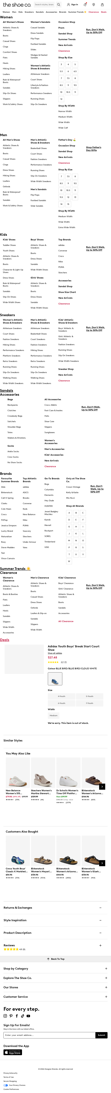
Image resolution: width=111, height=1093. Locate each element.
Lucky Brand (7, 531)
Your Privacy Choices (14, 1085)
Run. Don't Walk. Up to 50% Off (95, 55)
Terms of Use (8, 1077)
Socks (11, 446)
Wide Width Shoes (11, 302)
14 (61, 204)
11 (75, 92)
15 (68, 204)
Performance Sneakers (41, 93)
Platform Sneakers (11, 356)
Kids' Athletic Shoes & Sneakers (67, 321)
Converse (62, 250)
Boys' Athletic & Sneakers (65, 329)
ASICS (25, 492)
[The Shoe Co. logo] (17, 4)
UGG (47, 547)
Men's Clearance (40, 577)
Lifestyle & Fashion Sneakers (39, 86)
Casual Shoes (9, 41)
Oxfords (6, 186)
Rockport (49, 531)
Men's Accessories (54, 449)
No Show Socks (15, 462)
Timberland (50, 542)
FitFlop (4, 520)
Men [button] (14, 12)
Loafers (6, 74)
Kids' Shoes (9, 239)
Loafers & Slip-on (39, 613)
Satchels (12, 421)
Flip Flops (35, 38)
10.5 (68, 92)
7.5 (68, 78)
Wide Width (64, 122)
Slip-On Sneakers (39, 104)
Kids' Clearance (67, 577)
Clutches (12, 410)
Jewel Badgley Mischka (51, 512)
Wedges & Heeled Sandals (39, 56)
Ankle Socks (13, 451)
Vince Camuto (8, 558)
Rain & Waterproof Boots (11, 81)
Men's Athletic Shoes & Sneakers (40, 141)
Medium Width (65, 117)
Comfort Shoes (10, 52)
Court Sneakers (38, 339)
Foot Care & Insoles (53, 410)
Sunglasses (50, 432)
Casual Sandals (38, 27)
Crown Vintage (73, 487)
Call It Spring (7, 498)
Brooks (26, 498)
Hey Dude (49, 500)
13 (75, 197)
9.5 (75, 85)
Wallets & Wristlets (17, 438)
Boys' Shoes (37, 239)
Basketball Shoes (39, 148)
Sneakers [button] (29, 12)
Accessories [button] (51, 12)
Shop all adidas (55, 653)
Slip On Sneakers (66, 355)
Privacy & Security (10, 1073)
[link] (17, 794)
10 (61, 92)
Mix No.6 (70, 498)
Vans (25, 547)
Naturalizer (6, 536)
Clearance (64, 51)
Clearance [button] (94, 12)
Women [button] (6, 12)
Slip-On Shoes (9, 93)
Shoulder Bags (14, 427)
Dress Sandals (37, 33)
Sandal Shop (65, 33)
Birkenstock (6, 492)
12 (61, 99)
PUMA (61, 267)
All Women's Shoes (13, 22)
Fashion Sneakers (39, 159)
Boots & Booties (10, 594)
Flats (5, 57)
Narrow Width (65, 111)
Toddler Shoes (9, 245)
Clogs (5, 46)
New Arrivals (65, 45)
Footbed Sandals (38, 44)
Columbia (49, 489)
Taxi (3, 553)
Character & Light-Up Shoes (13, 271)
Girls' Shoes (37, 277)
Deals (103, 12)
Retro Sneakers (10, 361)
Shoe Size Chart (67, 292)
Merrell (48, 525)
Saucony (27, 531)
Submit (101, 1035)
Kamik (48, 520)
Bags (10, 399)
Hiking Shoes (9, 68)
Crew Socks (13, 457)
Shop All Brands (75, 506)
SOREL (48, 536)
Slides (33, 49)
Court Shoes (36, 79)
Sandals (40, 12)
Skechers (62, 272)
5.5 (61, 71)
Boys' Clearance (66, 583)
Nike (60, 261)
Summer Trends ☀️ (77, 12)
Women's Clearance (8, 579)
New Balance (29, 514)
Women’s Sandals (40, 22)
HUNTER (49, 506)
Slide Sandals (37, 206)
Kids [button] (20, 12)
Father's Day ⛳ (67, 139)
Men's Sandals (38, 189)
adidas (61, 245)
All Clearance (65, 621)
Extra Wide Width (66, 227)
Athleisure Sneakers (40, 74)
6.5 (75, 71)
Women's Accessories (51, 442)
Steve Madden (8, 547)
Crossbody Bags (15, 416)
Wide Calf (63, 128)
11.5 (61, 197)
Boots (5, 36)
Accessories (64, 280)
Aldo (3, 487)
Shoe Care (49, 421)
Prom (61, 27)
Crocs (61, 256)
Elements (49, 495)
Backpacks (13, 405)
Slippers (6, 99)
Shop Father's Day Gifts (93, 173)
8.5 (61, 85)
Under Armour (29, 542)
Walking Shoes (10, 378)
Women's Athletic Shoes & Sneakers (40, 67)
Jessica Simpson (8, 525)
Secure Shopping (10, 1081)
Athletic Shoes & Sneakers (10, 28)
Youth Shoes (8, 250)
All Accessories (53, 399)
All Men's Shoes (11, 139)
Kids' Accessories (54, 454)
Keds (25, 509)
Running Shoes (37, 99)
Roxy (3, 542)
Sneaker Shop (66, 369)
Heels (5, 63)
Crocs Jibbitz (51, 405)
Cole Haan (6, 509)
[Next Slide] (102, 787)
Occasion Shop (66, 22)
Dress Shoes (8, 170)
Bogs (47, 484)
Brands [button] (62, 12)
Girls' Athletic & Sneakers (65, 337)
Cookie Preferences (11, 1089)
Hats (47, 416)
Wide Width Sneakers (41, 181)
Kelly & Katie (72, 492)
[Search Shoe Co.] (44, 4)
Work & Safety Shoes (13, 104)
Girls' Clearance (65, 589)
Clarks (4, 503)
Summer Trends (66, 39)
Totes (10, 432)
